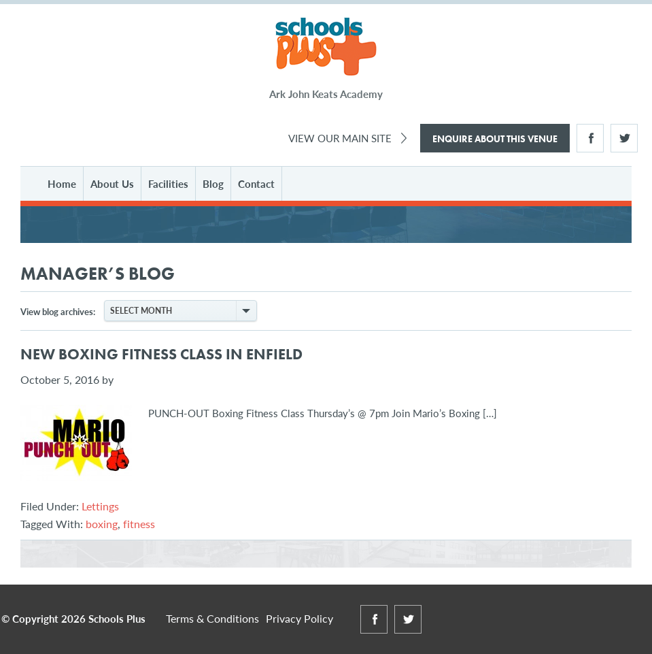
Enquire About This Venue (494, 139)
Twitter (624, 138)
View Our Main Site (340, 138)
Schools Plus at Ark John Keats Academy (326, 47)
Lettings (100, 506)
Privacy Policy (299, 618)
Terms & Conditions (212, 618)
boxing (102, 524)
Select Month (182, 310)
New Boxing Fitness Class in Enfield (161, 354)
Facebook (590, 138)
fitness (139, 524)
